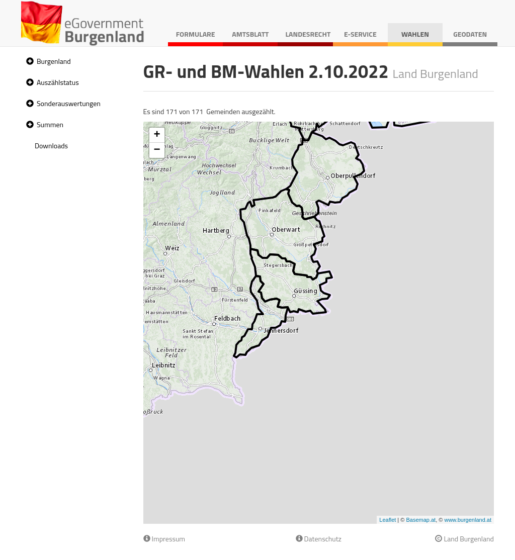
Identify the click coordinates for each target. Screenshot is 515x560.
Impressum (164, 538)
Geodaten (470, 34)
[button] (29, 61)
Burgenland (54, 61)
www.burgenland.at (467, 520)
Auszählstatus (58, 82)
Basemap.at (421, 520)
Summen (50, 124)
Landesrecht (307, 34)
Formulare (195, 34)
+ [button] (156, 135)
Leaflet (387, 520)
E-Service (360, 34)
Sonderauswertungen (69, 103)
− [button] (156, 150)
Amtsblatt (250, 34)
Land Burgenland (464, 538)
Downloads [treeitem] (51, 145)
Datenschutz (318, 538)
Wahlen (415, 34)
